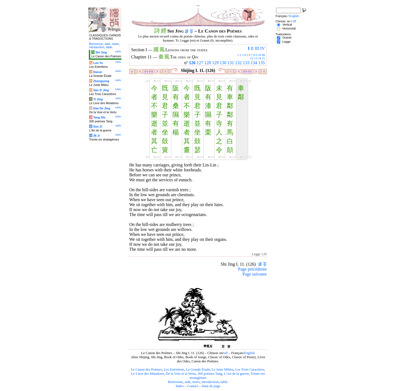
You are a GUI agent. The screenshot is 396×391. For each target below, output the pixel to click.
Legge (286, 41)
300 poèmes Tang (209, 374)
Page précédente (252, 269)
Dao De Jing (101, 108)
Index (180, 386)
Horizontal (289, 28)
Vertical (287, 24)
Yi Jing (98, 99)
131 (230, 62)
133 (246, 62)
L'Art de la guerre (236, 374)
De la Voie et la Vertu (181, 374)
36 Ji (96, 135)
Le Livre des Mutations (147, 374)
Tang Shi (99, 117)
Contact (192, 386)
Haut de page (211, 386)
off (226, 353)
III (257, 48)
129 (215, 62)
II (252, 48)
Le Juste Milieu (223, 369)
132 (238, 62)
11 (263, 54)
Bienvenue (175, 382)
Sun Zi (97, 126)
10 (259, 54)
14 (259, 58)
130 (223, 62)
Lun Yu (98, 62)
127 (200, 62)
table (224, 382)
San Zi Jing (101, 90)
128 (207, 62)
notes (196, 382)
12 (251, 58)
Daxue (97, 72)
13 (255, 58)
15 (263, 58)
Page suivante (255, 274)
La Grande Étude (198, 369)
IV (262, 48)
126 (192, 62)
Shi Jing (101, 52)
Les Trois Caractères (249, 369)
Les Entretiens (174, 369)
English (249, 353)
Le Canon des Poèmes (146, 369)
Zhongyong (101, 81)
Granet (287, 37)
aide (187, 382)
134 (254, 62)
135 (261, 62)
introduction (210, 382)
